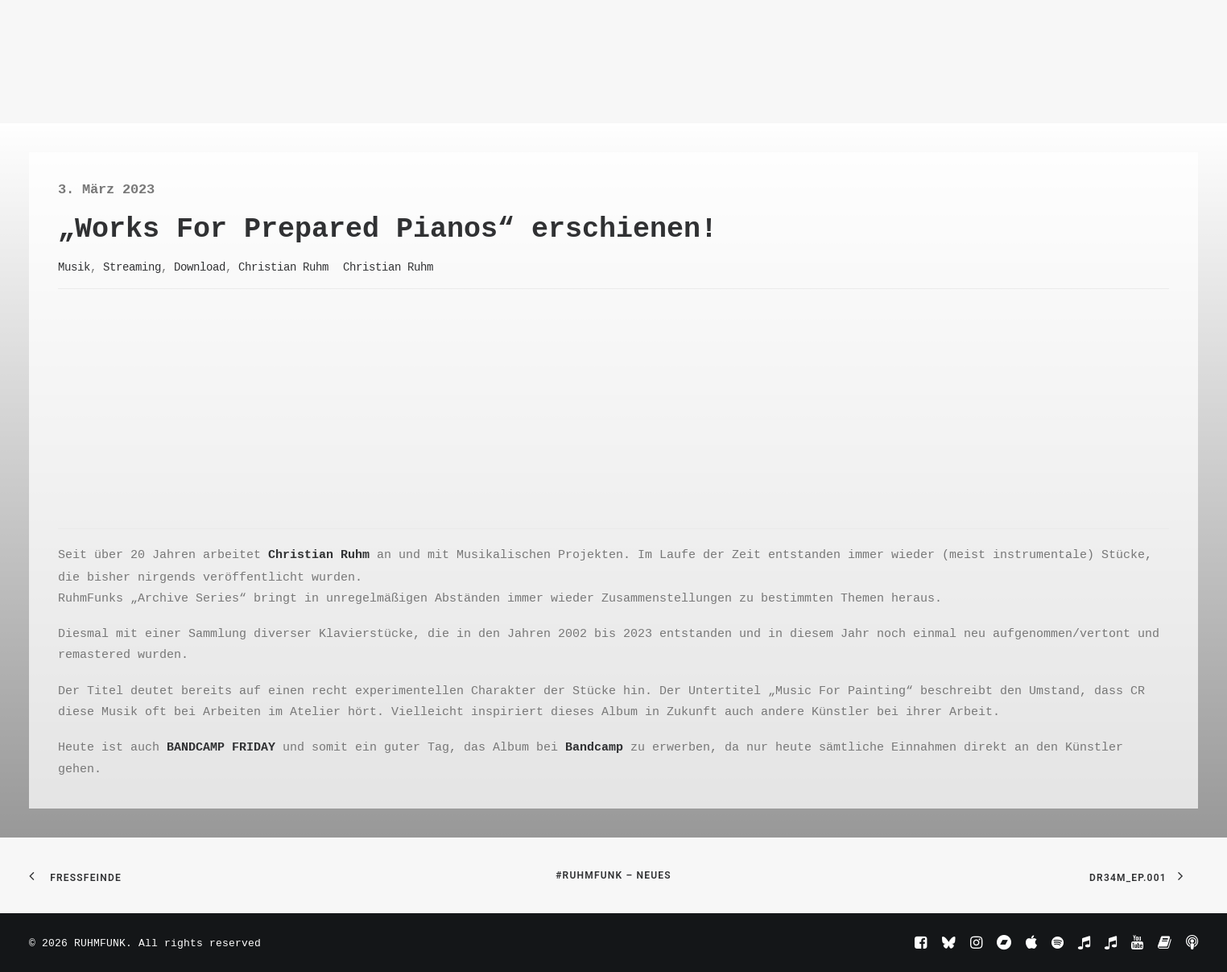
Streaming (132, 266)
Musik (74, 266)
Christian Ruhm (283, 266)
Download (199, 266)
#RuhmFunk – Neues (613, 875)
